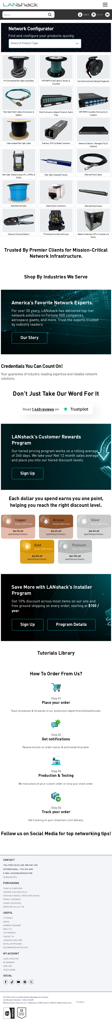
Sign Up (28, 474)
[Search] (50, 14)
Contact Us (8, 937)
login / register (11, 959)
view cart (7, 966)
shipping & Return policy (15, 892)
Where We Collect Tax (13, 907)
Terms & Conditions (12, 889)
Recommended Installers (15, 948)
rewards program (12, 926)
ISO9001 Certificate (12, 903)
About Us (7, 929)
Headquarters (10, 877)
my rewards (9, 963)
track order (9, 970)
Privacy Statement (12, 900)
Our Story (30, 338)
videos (6, 922)
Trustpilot (80, 1002)
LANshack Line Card (12, 940)
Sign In (86, 15)
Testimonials (9, 933)
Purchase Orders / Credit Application (21, 896)
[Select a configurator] (45, 43)
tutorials (8, 918)
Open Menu (105, 4)
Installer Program (12, 944)
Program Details (72, 625)
